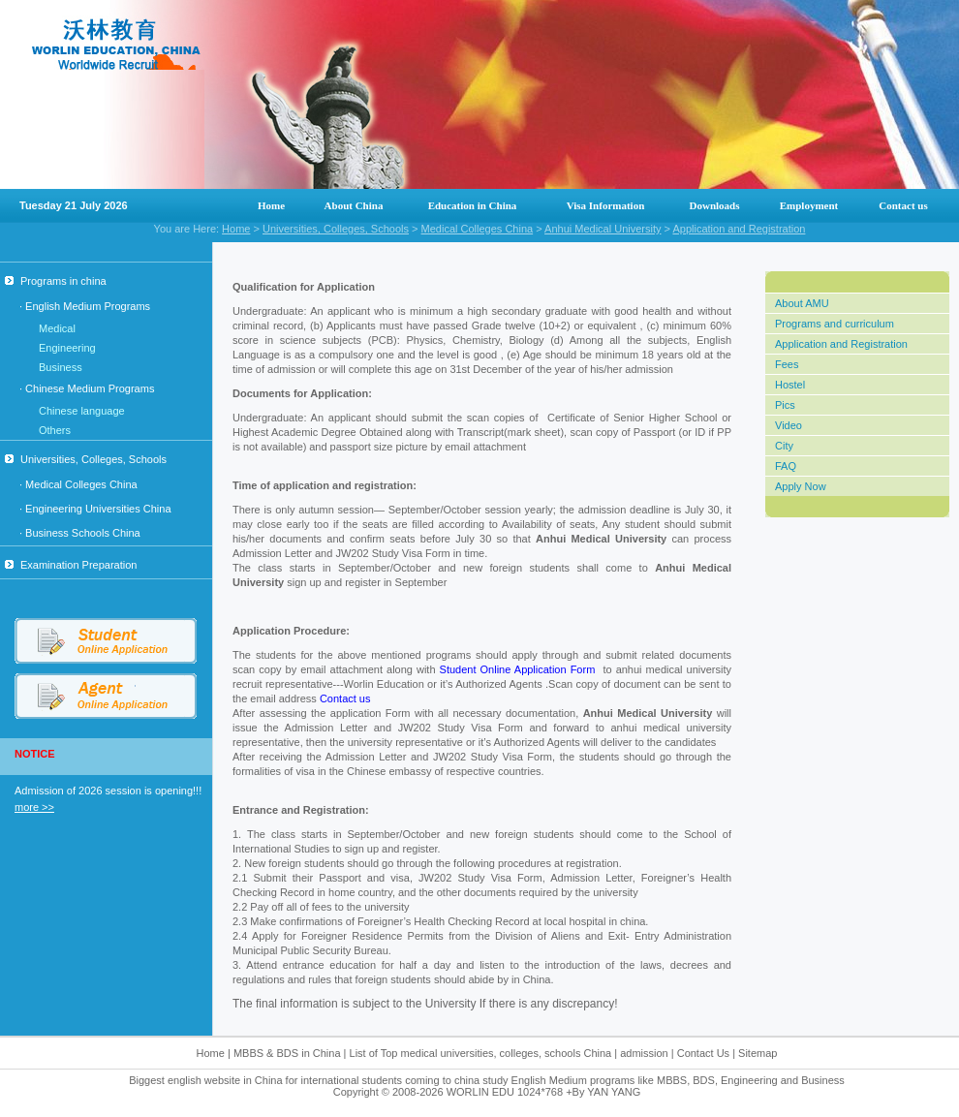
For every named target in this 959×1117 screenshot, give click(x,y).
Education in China (472, 205)
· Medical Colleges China (78, 484)
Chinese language (82, 411)
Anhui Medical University (602, 228)
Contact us (903, 205)
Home (271, 205)
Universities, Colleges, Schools (336, 228)
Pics (785, 405)
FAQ (785, 466)
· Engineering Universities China (95, 508)
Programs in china (56, 281)
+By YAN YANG (603, 1092)
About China (354, 205)
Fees (786, 364)
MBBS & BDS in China (287, 1053)
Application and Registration (738, 228)
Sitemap (757, 1053)
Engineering (67, 348)
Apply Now (800, 486)
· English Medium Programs (84, 306)
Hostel (790, 384)
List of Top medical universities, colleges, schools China (481, 1053)
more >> (34, 807)
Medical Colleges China (477, 228)
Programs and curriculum (834, 323)
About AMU (802, 303)
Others (55, 430)
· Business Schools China (79, 533)
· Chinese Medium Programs (86, 388)
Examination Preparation (71, 565)
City (784, 445)
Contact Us (704, 1053)
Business (60, 367)
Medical (57, 328)
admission (644, 1053)
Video (788, 425)
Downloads (715, 205)
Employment (809, 205)
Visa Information (606, 205)
